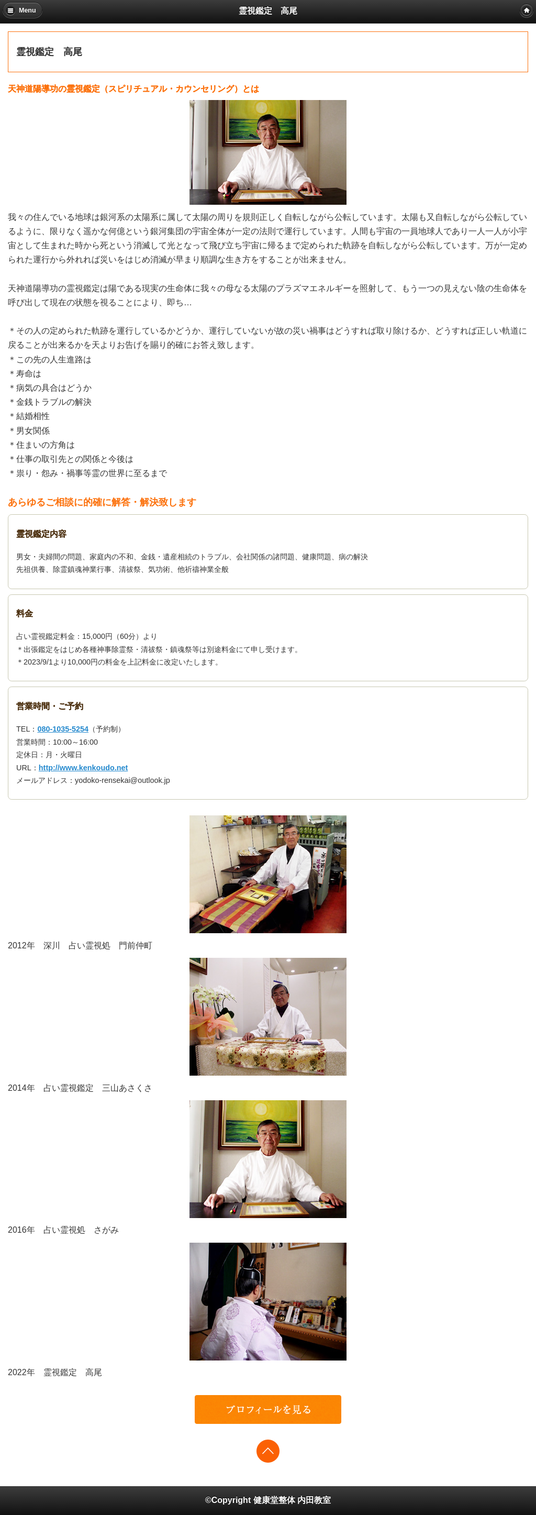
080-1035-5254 (62, 729)
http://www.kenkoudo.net (83, 768)
